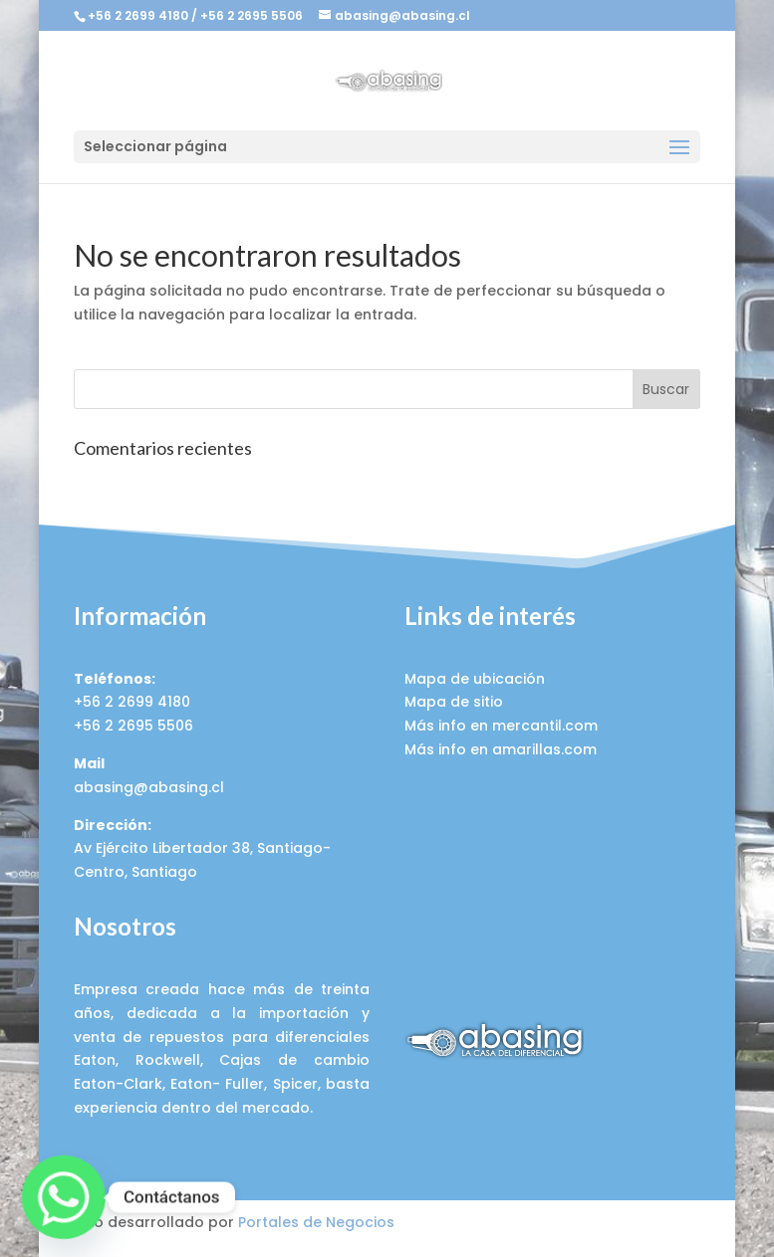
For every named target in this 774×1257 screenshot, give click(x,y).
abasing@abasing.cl (149, 787)
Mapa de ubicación (474, 679)
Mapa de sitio (453, 702)
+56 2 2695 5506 (251, 15)
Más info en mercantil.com (501, 725)
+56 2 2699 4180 (138, 15)
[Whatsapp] (64, 1197)
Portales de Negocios (316, 1222)
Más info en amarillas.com (500, 749)
